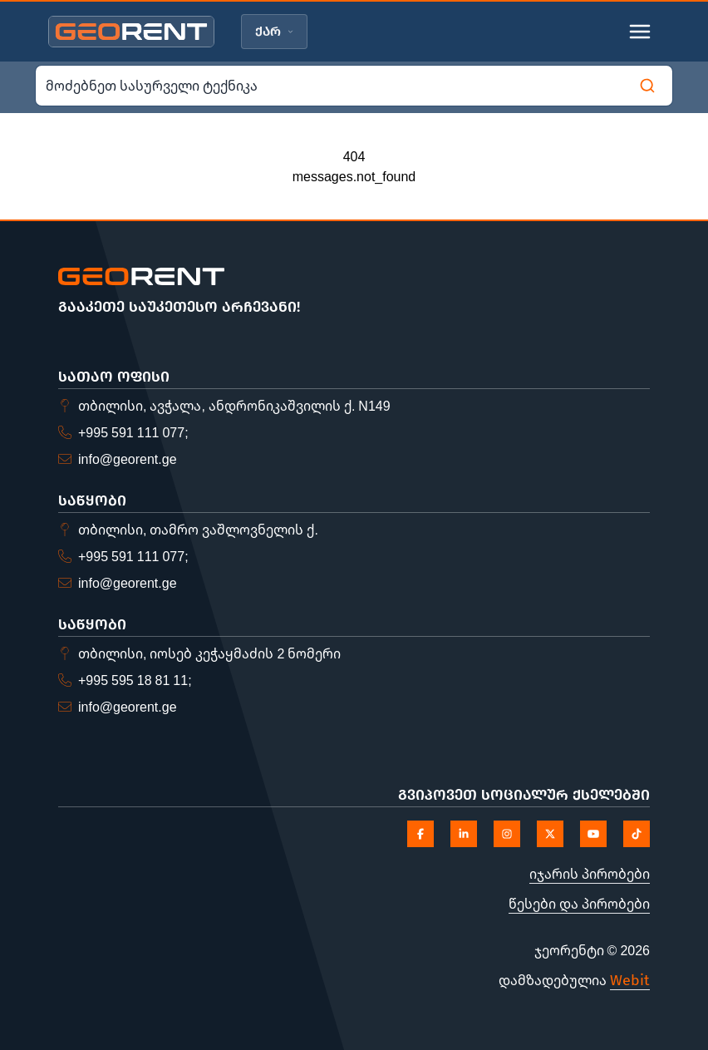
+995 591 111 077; (133, 432)
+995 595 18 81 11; (135, 680)
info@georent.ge (127, 459)
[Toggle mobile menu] (640, 31)
